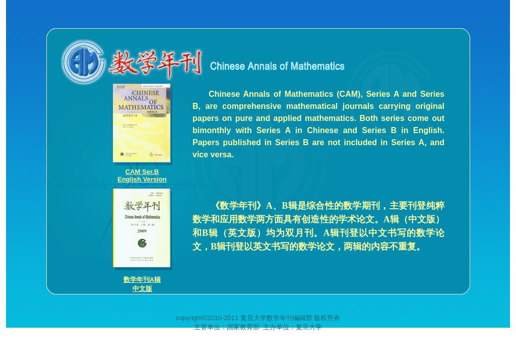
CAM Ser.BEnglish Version (142, 175)
